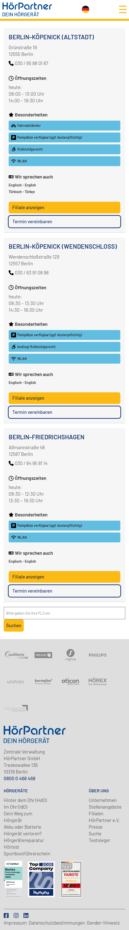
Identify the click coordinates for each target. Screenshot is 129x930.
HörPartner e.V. (104, 820)
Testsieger (99, 840)
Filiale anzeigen (28, 207)
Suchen (13, 625)
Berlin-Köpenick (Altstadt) (51, 37)
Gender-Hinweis (103, 923)
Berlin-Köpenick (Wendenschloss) (63, 246)
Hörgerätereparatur (24, 840)
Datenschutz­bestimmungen (57, 923)
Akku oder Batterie (22, 827)
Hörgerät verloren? (23, 833)
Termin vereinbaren (32, 221)
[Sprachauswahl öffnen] (85, 9)
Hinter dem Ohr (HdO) (25, 800)
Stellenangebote (105, 807)
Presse (96, 827)
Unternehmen (103, 800)
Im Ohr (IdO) (15, 807)
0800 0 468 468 (19, 778)
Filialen (96, 813)
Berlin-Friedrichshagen (47, 437)
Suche (95, 833)
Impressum (15, 923)
